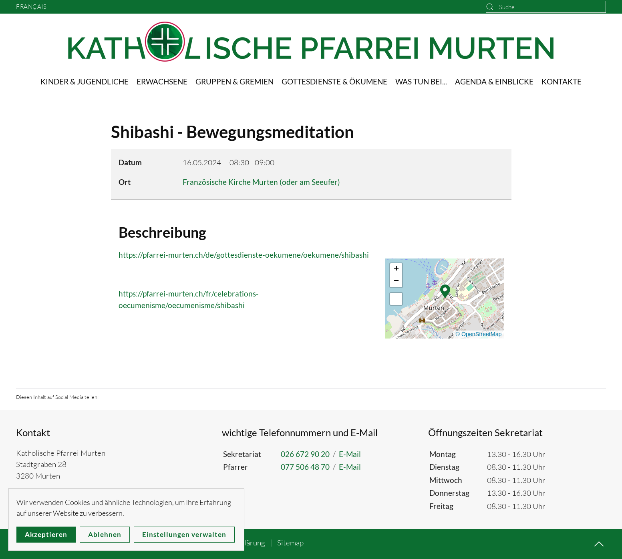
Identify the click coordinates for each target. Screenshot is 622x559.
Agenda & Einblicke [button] (494, 81)
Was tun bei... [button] (421, 81)
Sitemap (290, 542)
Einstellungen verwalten (184, 534)
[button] (445, 291)
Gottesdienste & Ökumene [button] (334, 81)
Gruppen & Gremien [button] (234, 81)
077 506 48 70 (305, 466)
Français (31, 6)
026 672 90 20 (305, 454)
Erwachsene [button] (162, 81)
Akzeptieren (46, 534)
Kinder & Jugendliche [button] (84, 81)
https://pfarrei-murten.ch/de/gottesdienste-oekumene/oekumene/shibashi (244, 254)
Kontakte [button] (561, 81)
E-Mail (350, 454)
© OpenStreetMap (478, 334)
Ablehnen (104, 534)
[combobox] (546, 7)
